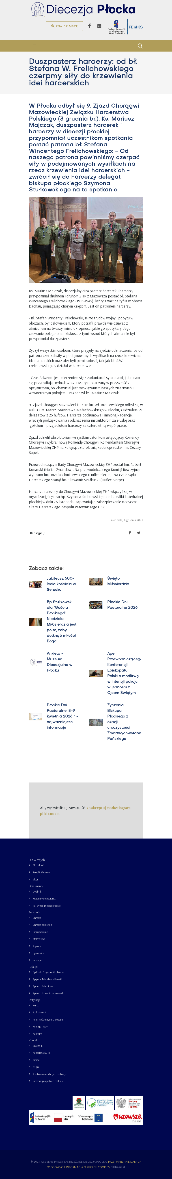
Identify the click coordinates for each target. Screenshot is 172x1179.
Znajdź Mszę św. (42, 872)
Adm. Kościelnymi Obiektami (48, 1019)
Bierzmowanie (40, 932)
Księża (36, 1066)
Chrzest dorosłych (42, 924)
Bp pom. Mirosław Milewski (47, 979)
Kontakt (34, 1040)
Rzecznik (38, 1045)
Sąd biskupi (39, 1012)
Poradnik (34, 912)
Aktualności (39, 865)
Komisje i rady (40, 1026)
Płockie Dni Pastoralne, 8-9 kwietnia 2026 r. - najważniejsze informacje (62, 717)
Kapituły (37, 1033)
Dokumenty (36, 886)
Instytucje (34, 1000)
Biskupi (33, 967)
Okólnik (37, 891)
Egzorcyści (38, 953)
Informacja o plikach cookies (47, 1081)
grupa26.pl (117, 1167)
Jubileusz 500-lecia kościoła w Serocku (61, 584)
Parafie (36, 1060)
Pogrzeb (37, 946)
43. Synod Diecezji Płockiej (47, 905)
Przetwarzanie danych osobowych (50, 1074)
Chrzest (37, 917)
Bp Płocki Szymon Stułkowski (48, 972)
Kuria (36, 1005)
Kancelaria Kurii (41, 1052)
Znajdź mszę (64, 26)
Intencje (37, 960)
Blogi (35, 879)
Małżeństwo (39, 939)
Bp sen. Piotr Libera (43, 986)
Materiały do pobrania (44, 898)
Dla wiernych (37, 860)
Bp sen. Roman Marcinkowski (48, 993)
